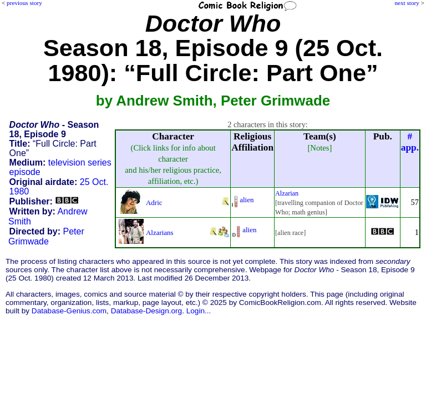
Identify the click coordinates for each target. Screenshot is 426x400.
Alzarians (160, 232)
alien (246, 200)
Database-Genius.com (69, 311)
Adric (154, 202)
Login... (198, 311)
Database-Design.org (146, 311)
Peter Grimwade (46, 236)
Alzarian (286, 193)
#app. (410, 142)
